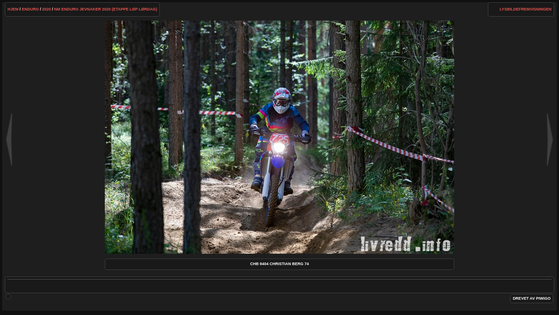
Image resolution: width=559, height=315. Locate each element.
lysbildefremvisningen (526, 9)
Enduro (30, 9)
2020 (46, 9)
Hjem (12, 9)
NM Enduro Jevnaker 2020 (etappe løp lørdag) (105, 9)
